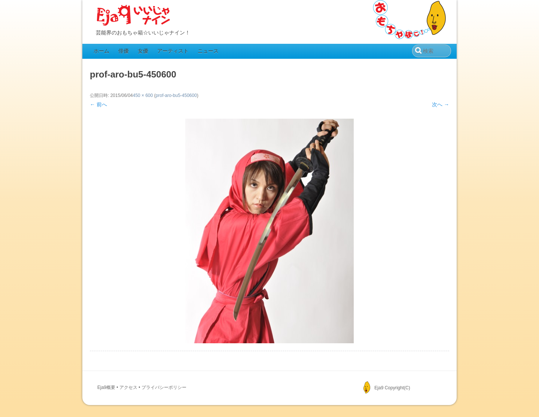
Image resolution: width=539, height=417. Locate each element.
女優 (143, 51)
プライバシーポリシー (163, 387)
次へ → (440, 104)
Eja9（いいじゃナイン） (133, 15)
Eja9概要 (106, 387)
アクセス (128, 387)
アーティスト (173, 51)
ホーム (101, 51)
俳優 (123, 51)
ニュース (208, 51)
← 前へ (98, 104)
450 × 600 (143, 95)
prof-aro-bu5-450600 (176, 95)
